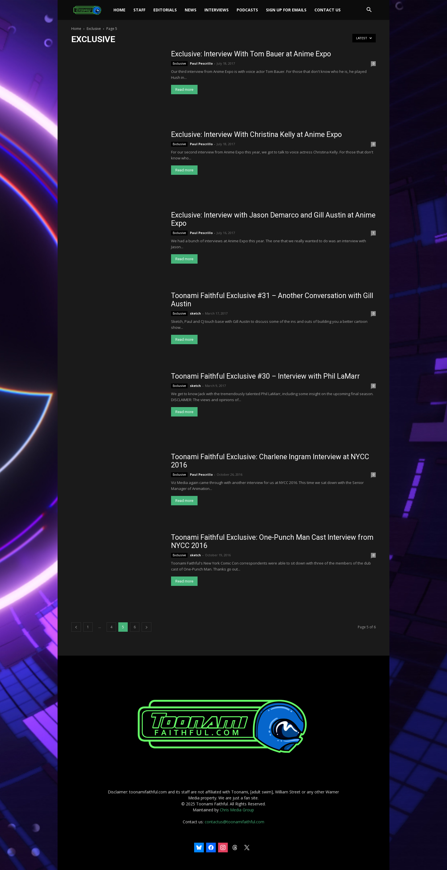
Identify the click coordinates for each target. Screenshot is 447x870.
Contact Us (327, 10)
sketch (195, 313)
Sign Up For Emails (286, 10)
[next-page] (146, 627)
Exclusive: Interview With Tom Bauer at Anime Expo (251, 54)
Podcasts (247, 10)
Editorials (165, 10)
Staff (139, 10)
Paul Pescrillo (201, 63)
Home (119, 10)
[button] (369, 10)
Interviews (216, 10)
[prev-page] (76, 627)
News (190, 10)
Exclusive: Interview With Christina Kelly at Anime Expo (256, 134)
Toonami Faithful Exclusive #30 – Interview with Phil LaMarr (265, 376)
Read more (184, 89)
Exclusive (94, 28)
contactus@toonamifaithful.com (234, 821)
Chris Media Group (237, 809)
